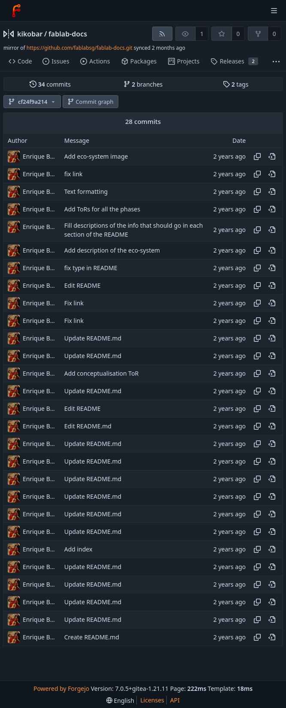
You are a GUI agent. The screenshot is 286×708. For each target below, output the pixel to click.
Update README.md (93, 338)
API (175, 700)
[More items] (276, 61)
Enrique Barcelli (40, 156)
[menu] (120, 700)
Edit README (82, 286)
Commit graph (90, 101)
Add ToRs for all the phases (102, 209)
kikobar (30, 34)
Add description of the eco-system (112, 251)
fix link (73, 174)
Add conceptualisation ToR (101, 374)
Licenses (152, 700)
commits (50, 84)
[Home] (16, 10)
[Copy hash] (257, 156)
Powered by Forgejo (61, 688)
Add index (78, 549)
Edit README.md (87, 426)
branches (143, 84)
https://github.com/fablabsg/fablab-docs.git (79, 47)
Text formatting (86, 191)
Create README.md (91, 637)
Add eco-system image (96, 156)
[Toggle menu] (274, 10)
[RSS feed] (162, 34)
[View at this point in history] (271, 156)
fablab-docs (67, 34)
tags (235, 84)
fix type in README (90, 268)
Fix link (74, 303)
